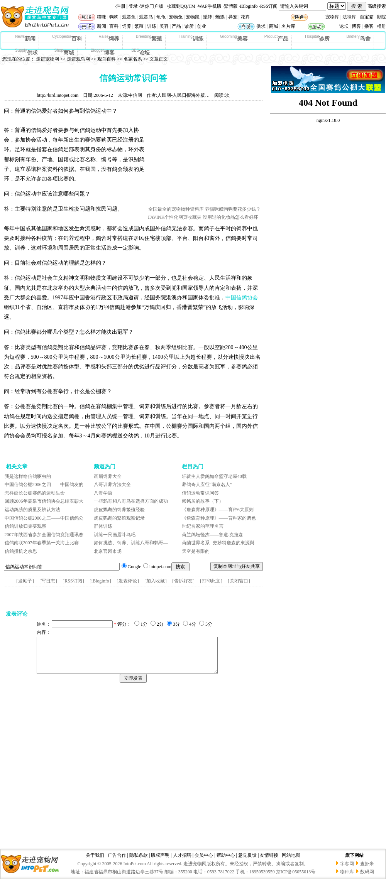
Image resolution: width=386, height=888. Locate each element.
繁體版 (231, 6)
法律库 (349, 17)
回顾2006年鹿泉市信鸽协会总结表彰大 (44, 501)
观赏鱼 (129, 17)
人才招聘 (182, 862)
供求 (261, 26)
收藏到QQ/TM (181, 6)
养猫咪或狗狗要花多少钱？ (233, 209)
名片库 (288, 26)
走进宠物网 (47, 59)
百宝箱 (367, 17)
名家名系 (133, 59)
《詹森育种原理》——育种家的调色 (219, 518)
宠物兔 (176, 17)
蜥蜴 (220, 17)
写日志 (48, 581)
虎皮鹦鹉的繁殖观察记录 (119, 518)
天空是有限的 (196, 551)
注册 (120, 6)
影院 (381, 17)
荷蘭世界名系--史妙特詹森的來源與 (218, 542)
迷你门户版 (151, 6)
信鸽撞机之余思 (21, 551)
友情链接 (269, 862)
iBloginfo (249, 6)
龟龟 (161, 17)
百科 (114, 26)
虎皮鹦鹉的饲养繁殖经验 (119, 509)
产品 (176, 26)
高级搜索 (376, 6)
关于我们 (95, 862)
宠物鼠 (193, 17)
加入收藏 (155, 581)
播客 (369, 26)
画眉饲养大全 (108, 476)
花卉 (245, 17)
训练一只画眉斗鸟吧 (114, 534)
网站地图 (291, 862)
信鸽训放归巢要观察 (25, 526)
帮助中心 (226, 862)
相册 (381, 26)
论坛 (344, 26)
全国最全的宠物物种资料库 (176, 209)
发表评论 (128, 581)
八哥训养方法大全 (112, 484)
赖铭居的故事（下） (202, 501)
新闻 (101, 26)
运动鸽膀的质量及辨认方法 (32, 509)
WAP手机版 (209, 6)
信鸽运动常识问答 (200, 493)
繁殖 (139, 26)
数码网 (367, 878)
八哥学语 (103, 493)
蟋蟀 (207, 17)
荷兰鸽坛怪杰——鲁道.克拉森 (212, 534)
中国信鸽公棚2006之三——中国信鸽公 (44, 518)
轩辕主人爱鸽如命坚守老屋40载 (214, 476)
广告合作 (117, 862)
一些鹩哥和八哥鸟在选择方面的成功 (131, 501)
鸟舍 (358, 38)
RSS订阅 (269, 6)
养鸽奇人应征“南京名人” (207, 484)
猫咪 (101, 17)
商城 (273, 26)
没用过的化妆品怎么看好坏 (230, 217)
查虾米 (367, 870)
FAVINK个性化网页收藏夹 (175, 217)
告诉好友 (183, 581)
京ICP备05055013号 (296, 878)
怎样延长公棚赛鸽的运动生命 (35, 493)
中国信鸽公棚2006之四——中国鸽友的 (44, 484)
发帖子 (25, 581)
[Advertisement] (78, 768)
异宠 (232, 17)
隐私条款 (138, 862)
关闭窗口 (239, 581)
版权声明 (160, 862)
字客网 (347, 870)
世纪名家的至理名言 (202, 526)
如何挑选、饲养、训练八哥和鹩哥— (131, 542)
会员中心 (204, 862)
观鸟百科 (106, 59)
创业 (201, 26)
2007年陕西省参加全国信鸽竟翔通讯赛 (44, 534)
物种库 (347, 878)
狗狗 (114, 17)
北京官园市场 (108, 551)
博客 (356, 26)
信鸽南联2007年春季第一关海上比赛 (42, 542)
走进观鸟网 (78, 59)
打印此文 (211, 581)
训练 (151, 26)
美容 (164, 26)
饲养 (126, 26)
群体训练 (103, 526)
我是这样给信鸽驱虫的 (28, 476)
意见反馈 (247, 862)
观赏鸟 (146, 17)
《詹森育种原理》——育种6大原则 (218, 509)
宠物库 (332, 17)
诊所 (189, 26)
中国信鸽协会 (241, 298)
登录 (133, 6)
